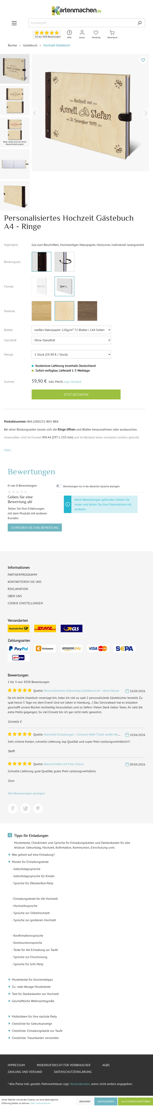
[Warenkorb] (112, 34)
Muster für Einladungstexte (30, 862)
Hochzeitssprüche (25, 906)
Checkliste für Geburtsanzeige (32, 1023)
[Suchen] (139, 22)
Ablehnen (84, 1101)
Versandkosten (80, 1084)
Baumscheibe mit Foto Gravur (64, 764)
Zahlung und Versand (25, 1072)
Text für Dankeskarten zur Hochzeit (35, 994)
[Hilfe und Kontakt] (69, 34)
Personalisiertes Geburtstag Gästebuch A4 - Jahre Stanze (81, 691)
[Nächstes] (146, 112)
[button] (8, 450)
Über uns (15, 596)
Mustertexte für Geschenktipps (32, 979)
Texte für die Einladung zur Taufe (35, 950)
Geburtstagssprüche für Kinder (34, 876)
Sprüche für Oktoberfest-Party (33, 883)
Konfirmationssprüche (28, 935)
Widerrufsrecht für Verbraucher (64, 1065)
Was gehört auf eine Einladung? (33, 855)
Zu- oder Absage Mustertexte (31, 987)
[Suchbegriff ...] (81, 22)
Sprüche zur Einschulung (30, 957)
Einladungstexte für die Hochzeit (35, 899)
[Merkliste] (96, 34)
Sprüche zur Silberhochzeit (31, 913)
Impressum (16, 1065)
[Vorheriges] (35, 112)
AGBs (106, 1065)
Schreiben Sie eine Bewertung (35, 528)
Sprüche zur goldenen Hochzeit (34, 920)
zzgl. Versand (72, 382)
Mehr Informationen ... (41, 1103)
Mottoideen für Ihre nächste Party (34, 1016)
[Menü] (14, 23)
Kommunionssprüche (27, 943)
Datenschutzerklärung (73, 1072)
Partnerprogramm (22, 575)
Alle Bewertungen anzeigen (26, 793)
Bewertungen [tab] (31, 471)
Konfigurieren (106, 1101)
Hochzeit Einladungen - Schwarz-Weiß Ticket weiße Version (84, 734)
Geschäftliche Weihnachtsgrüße (33, 1001)
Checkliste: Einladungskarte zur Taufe (37, 1031)
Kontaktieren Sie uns (25, 582)
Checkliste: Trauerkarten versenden (35, 1038)
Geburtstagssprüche (26, 869)
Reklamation (18, 589)
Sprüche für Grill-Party (28, 964)
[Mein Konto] (82, 34)
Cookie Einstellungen (25, 603)
